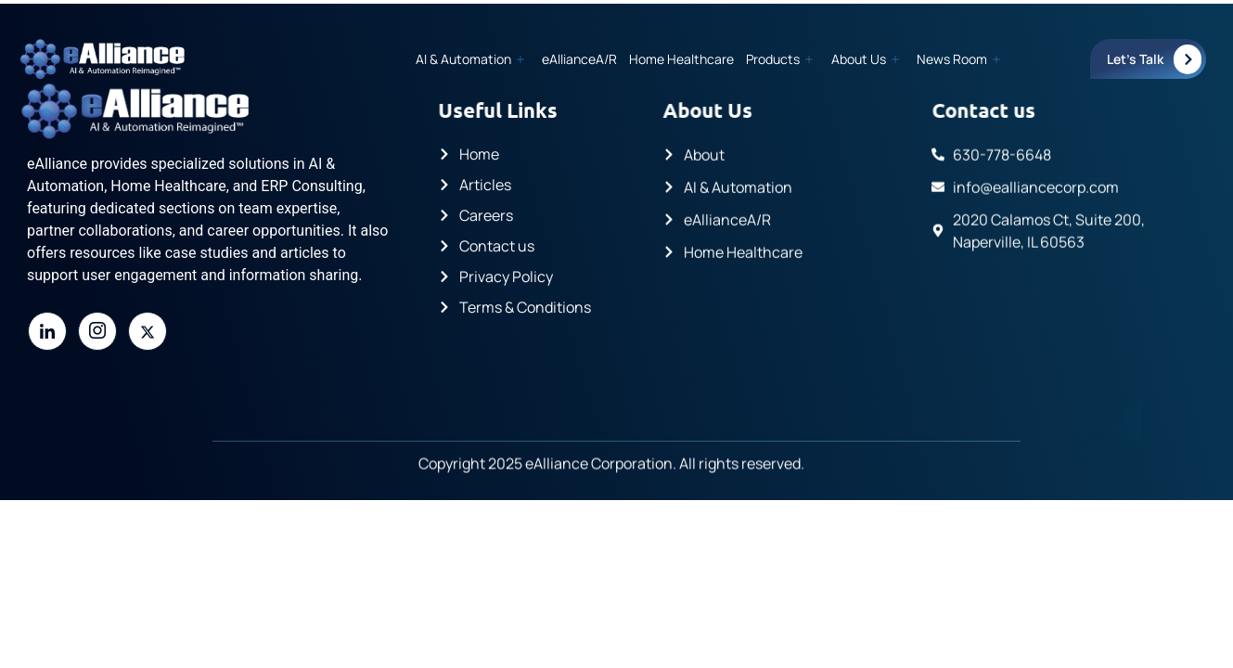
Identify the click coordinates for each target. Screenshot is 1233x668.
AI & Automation (475, 59)
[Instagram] (97, 331)
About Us (866, 59)
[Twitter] (147, 331)
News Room (958, 59)
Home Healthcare (685, 59)
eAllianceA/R (584, 59)
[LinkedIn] (47, 331)
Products (782, 59)
